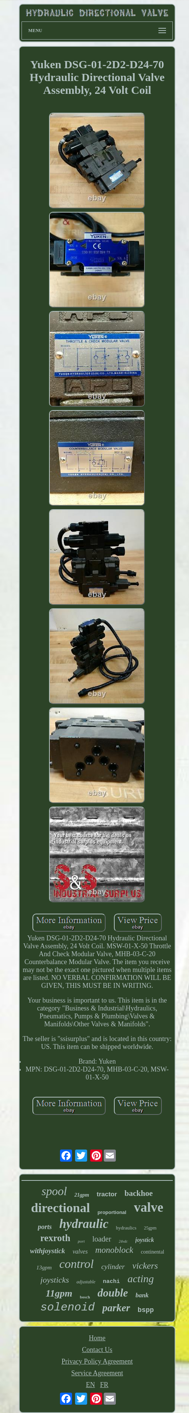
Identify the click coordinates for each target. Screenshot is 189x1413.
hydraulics (126, 1228)
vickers (145, 1266)
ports (45, 1227)
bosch (85, 1297)
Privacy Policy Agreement (97, 1361)
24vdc (123, 1241)
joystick (144, 1240)
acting (141, 1278)
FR (104, 1385)
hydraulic (83, 1224)
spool (54, 1191)
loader (101, 1239)
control (76, 1264)
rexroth (55, 1238)
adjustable (86, 1281)
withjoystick (47, 1251)
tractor (107, 1194)
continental (152, 1252)
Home (97, 1338)
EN (90, 1385)
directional (60, 1208)
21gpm (81, 1195)
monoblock (114, 1250)
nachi (111, 1281)
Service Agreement (97, 1373)
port (81, 1241)
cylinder (112, 1267)
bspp (146, 1310)
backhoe (138, 1193)
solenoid (67, 1307)
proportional (111, 1212)
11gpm (59, 1293)
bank (142, 1295)
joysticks (54, 1279)
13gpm (44, 1268)
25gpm (150, 1228)
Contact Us (97, 1349)
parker (116, 1307)
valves (80, 1251)
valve (148, 1207)
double (113, 1293)
